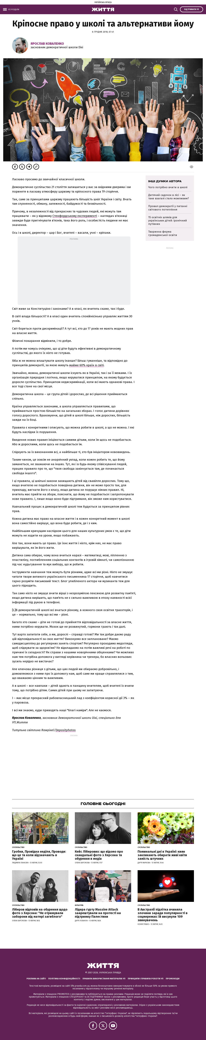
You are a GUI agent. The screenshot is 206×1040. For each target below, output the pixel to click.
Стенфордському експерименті (74, 216)
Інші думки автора (165, 181)
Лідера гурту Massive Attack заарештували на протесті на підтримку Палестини (98, 912)
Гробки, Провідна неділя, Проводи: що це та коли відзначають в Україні (39, 855)
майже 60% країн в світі (86, 365)
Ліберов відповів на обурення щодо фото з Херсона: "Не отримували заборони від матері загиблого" (39, 912)
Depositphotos (66, 730)
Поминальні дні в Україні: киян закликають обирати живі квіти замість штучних (162, 855)
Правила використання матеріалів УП (104, 978)
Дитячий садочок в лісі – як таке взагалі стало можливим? (168, 196)
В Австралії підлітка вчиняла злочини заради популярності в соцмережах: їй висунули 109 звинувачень (162, 914)
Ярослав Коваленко (47, 44)
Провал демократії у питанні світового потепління (167, 207)
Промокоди (172, 978)
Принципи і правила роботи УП (145, 978)
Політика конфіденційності (64, 978)
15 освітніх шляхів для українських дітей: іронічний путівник (167, 221)
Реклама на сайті (36, 978)
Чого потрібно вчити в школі (167, 187)
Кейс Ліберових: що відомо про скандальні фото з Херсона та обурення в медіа (99, 855)
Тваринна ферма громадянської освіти (162, 233)
